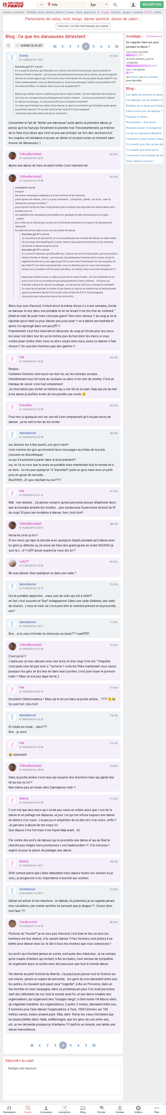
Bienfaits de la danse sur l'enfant (144, 105)
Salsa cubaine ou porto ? (140, 160)
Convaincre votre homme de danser (144, 155)
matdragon (159, 12)
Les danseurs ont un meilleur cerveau (144, 100)
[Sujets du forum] (8, 46)
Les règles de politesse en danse (144, 94)
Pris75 (148, 12)
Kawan (70, 12)
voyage (105, 12)
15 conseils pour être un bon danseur (144, 144)
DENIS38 (31, 12)
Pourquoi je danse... (137, 116)
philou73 (60, 12)
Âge (93, 5)
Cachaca (115, 12)
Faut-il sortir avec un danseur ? (144, 111)
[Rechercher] (115, 4)
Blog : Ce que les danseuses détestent (45, 36)
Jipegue (126, 12)
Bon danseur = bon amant (141, 122)
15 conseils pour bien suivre (142, 149)
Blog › (131, 88)
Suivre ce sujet (29, 45)
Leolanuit (138, 12)
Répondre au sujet (19, 1061)
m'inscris (134, 77)
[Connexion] (133, 4)
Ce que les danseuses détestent (144, 133)
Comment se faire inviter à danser (144, 138)
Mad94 (49, 12)
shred (41, 12)
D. (98, 12)
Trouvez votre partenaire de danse (83, 26)
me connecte (150, 77)
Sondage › (134, 36)
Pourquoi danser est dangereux (144, 127)
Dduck (79, 12)
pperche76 (90, 12)
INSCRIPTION (152, 4)
